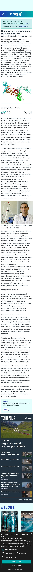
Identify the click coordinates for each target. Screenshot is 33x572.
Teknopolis (8, 418)
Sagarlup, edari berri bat (10, 466)
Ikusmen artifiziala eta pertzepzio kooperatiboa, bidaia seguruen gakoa (10, 484)
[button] (2, 14)
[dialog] (16, 552)
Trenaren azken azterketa (10, 492)
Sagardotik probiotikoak (10, 459)
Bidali (5, 409)
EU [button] (8, 112)
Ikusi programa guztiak (24, 500)
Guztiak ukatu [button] (16, 566)
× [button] (31, 533)
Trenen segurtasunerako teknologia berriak (13, 443)
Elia (27, 23)
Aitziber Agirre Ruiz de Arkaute (10, 108)
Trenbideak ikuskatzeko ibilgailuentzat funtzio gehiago (10, 475)
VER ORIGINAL (23, 26)
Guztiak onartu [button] (16, 562)
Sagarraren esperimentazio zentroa (10, 453)
